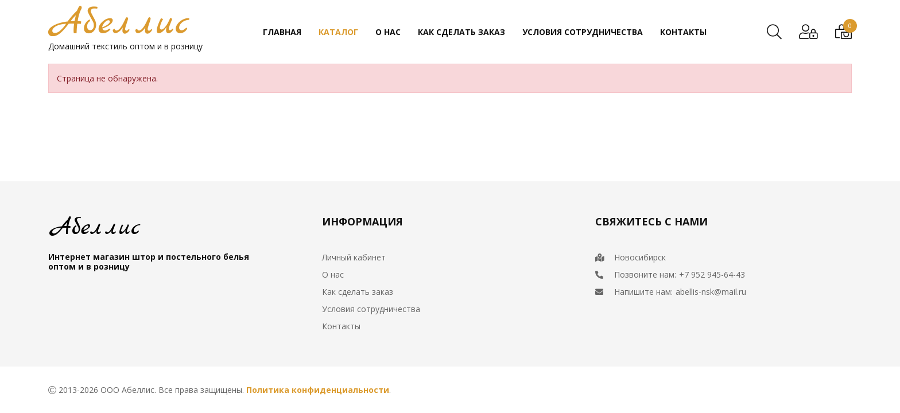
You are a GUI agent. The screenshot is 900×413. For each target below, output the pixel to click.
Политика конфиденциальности (317, 389)
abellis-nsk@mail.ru (711, 291)
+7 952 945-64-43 (712, 274)
